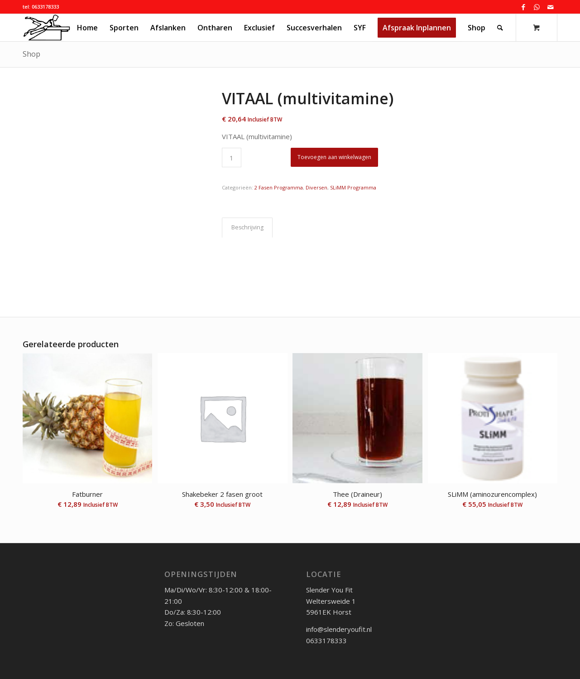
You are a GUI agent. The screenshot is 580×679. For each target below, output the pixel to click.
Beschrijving (247, 227)
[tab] (247, 228)
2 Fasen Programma (278, 187)
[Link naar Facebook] (523, 7)
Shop (31, 54)
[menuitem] (87, 27)
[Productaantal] (231, 157)
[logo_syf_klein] (47, 27)
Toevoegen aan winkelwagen (334, 157)
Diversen (316, 187)
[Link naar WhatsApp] (536, 7)
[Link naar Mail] (550, 7)
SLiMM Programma (353, 187)
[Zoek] (500, 27)
